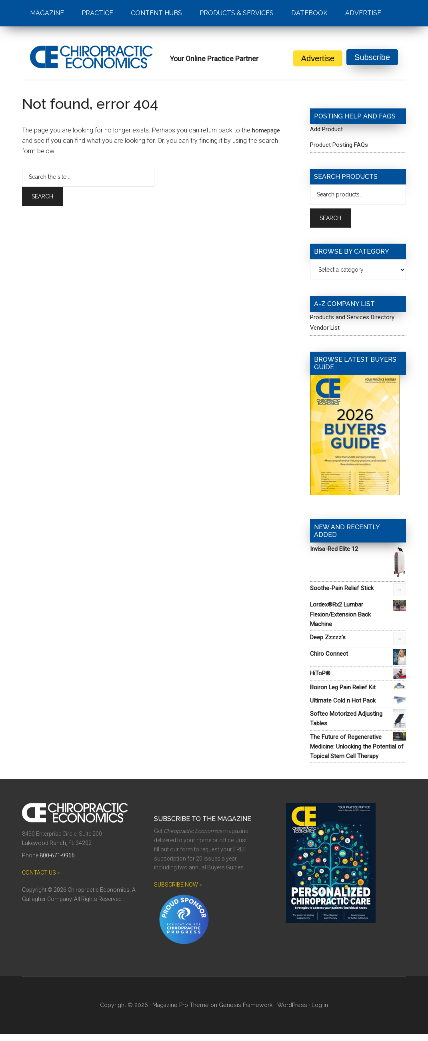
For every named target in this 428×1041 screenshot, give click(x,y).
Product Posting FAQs (341, 144)
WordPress (290, 1012)
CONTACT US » (41, 880)
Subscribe (372, 58)
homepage (267, 130)
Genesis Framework (246, 1012)
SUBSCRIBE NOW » (178, 892)
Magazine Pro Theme (182, 1012)
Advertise (317, 58)
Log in (317, 1012)
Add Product (327, 129)
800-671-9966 (57, 862)
